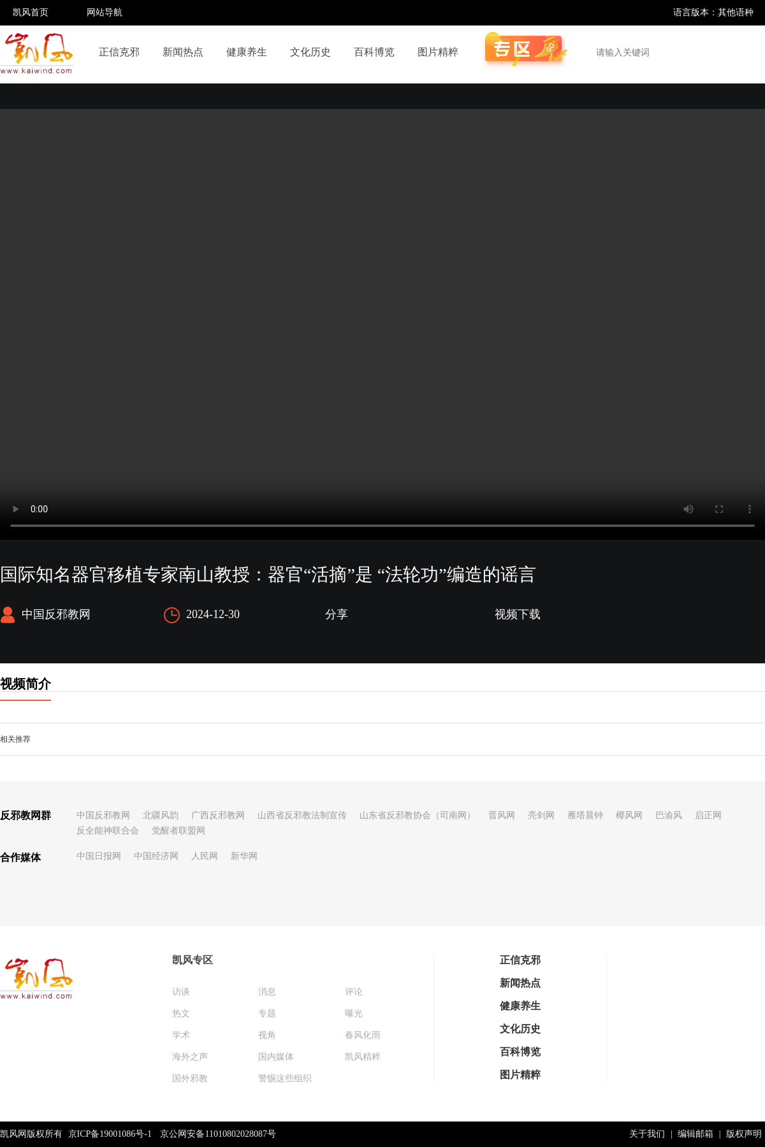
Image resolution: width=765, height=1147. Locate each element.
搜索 (748, 52)
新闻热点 (183, 52)
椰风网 (629, 815)
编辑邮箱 (695, 1134)
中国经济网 (156, 856)
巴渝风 (668, 815)
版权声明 (744, 1134)
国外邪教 (190, 1078)
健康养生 (246, 52)
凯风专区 (192, 960)
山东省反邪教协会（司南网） (418, 815)
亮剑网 (541, 815)
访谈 (181, 992)
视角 (267, 1035)
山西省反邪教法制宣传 (302, 815)
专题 (267, 1013)
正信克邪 (119, 52)
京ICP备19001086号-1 (110, 1134)
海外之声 (190, 1057)
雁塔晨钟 (585, 815)
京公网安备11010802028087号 (217, 1134)
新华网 (244, 856)
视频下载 (518, 614)
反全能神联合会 (107, 830)
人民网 (204, 856)
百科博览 (374, 52)
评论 (354, 992)
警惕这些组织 (285, 1078)
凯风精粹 (363, 1057)
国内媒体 (276, 1057)
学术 (181, 1035)
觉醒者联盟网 (178, 830)
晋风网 (501, 815)
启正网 (708, 815)
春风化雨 (363, 1035)
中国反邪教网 (103, 815)
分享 (336, 614)
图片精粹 (438, 52)
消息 (267, 992)
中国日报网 (98, 856)
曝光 (354, 1013)
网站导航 (104, 12)
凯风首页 (30, 12)
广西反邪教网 (218, 815)
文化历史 (310, 52)
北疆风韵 (160, 815)
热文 (181, 1013)
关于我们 (647, 1134)
